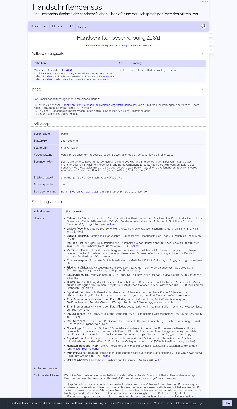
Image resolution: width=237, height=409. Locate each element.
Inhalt (111, 45)
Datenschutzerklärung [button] (188, 403)
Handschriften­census (67, 7)
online (110, 224)
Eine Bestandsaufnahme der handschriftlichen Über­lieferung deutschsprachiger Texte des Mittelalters (115, 14)
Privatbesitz (49, 73)
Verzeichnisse (39, 26)
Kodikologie (122, 45)
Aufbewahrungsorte (96, 45)
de (202, 1)
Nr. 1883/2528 (104, 79)
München (39, 70)
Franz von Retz (72, 104)
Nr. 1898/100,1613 (105, 76)
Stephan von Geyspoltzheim (87, 191)
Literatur (57, 26)
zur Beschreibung (88, 348)
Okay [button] (227, 403)
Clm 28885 (66, 70)
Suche (82, 26)
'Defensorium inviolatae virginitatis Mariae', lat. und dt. (114, 104)
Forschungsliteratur (141, 45)
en (206, 1)
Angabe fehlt (76, 211)
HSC (70, 26)
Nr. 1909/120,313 (104, 73)
